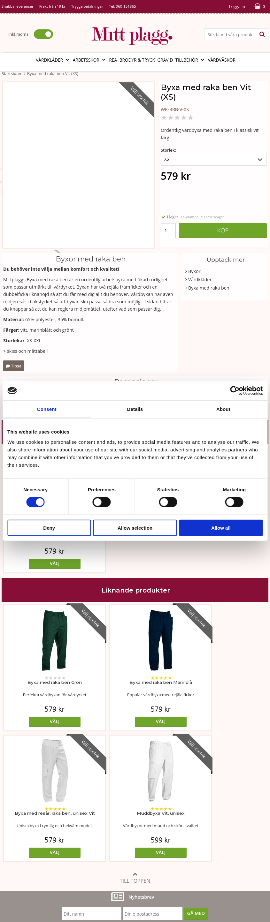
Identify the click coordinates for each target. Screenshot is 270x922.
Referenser (193, 827)
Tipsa (13, 366)
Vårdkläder (53, 60)
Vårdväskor (221, 60)
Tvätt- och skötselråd (114, 817)
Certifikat (101, 836)
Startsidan (11, 73)
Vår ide (9, 807)
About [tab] (223, 409)
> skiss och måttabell (25, 351)
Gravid (165, 60)
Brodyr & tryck (137, 60)
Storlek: (168, 150)
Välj (35, 563)
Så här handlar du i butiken (210, 836)
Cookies (189, 817)
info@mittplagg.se (32, 875)
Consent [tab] (47, 409)
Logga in (237, 6)
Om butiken (14, 817)
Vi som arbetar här (22, 836)
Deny (49, 527)
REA (113, 60)
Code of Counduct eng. (205, 846)
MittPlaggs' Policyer (112, 827)
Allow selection (135, 527)
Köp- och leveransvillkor (207, 807)
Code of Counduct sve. (205, 855)
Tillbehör (190, 60)
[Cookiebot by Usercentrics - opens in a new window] (235, 391)
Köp (222, 230)
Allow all (221, 527)
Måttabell (102, 807)
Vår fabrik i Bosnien (22, 827)
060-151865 (126, 6)
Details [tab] (135, 409)
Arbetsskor (90, 60)
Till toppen (135, 746)
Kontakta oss (15, 846)
